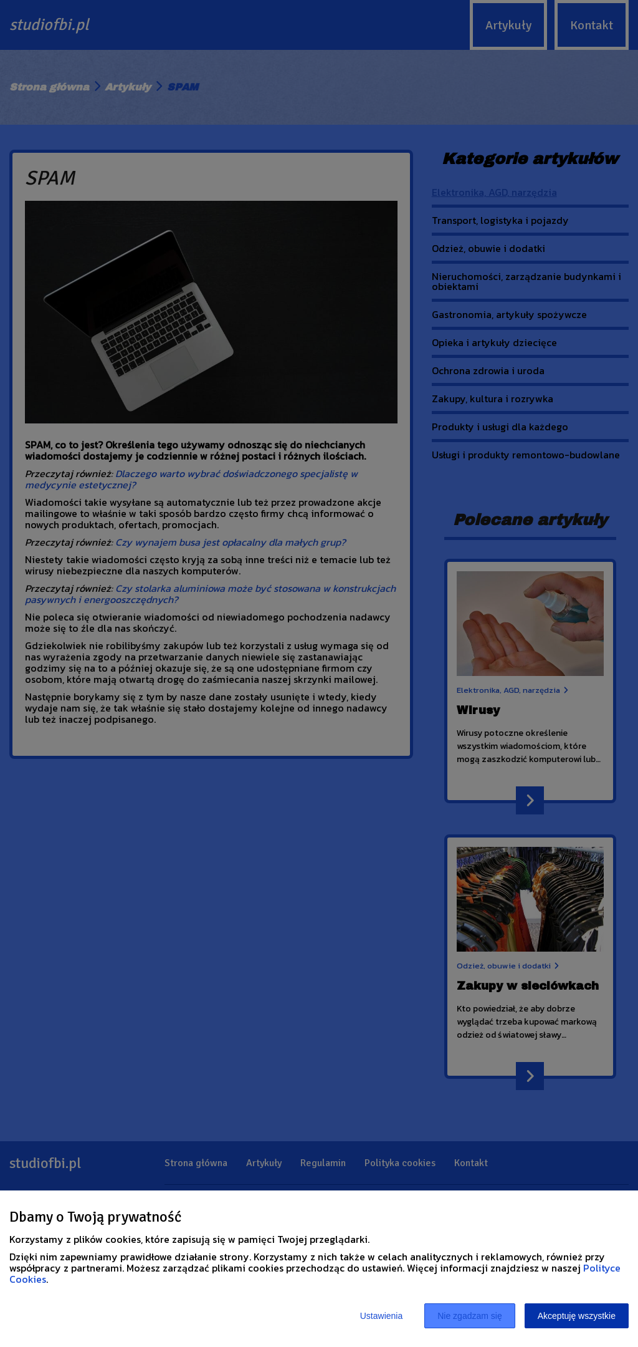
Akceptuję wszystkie (577, 1316)
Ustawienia (381, 1316)
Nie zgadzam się (469, 1316)
